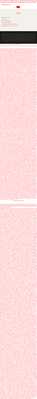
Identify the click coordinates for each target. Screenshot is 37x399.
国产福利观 (33, 214)
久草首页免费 (23, 275)
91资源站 (8, 392)
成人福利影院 (24, 194)
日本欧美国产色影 (31, 390)
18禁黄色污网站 (16, 135)
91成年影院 (29, 343)
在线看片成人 (13, 80)
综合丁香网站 (11, 51)
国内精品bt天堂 (10, 72)
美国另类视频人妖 (12, 100)
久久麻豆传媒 (7, 338)
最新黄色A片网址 (2, 322)
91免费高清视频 (30, 107)
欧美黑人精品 (24, 324)
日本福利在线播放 (33, 334)
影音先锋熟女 (9, 395)
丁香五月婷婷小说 (31, 137)
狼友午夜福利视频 (17, 336)
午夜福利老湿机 (14, 326)
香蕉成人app (10, 232)
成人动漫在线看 (24, 84)
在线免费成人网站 (14, 380)
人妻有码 (4, 352)
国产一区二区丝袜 (20, 91)
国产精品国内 (13, 261)
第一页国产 (31, 326)
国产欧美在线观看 (13, 146)
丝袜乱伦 (12, 335)
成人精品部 (32, 391)
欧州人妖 (14, 324)
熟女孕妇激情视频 (18, 394)
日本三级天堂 (2, 135)
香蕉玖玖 (28, 339)
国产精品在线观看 (7, 334)
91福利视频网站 (20, 331)
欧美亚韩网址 (8, 91)
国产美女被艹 (3, 379)
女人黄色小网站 (23, 354)
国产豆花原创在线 (23, 225)
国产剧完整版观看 (11, 333)
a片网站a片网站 (10, 199)
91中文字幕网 (31, 235)
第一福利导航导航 (18, 395)
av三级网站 (23, 358)
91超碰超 (23, 280)
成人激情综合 (3, 355)
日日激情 (21, 282)
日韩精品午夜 (22, 133)
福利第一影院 (2, 261)
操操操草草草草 (16, 91)
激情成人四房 (19, 137)
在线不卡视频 (30, 342)
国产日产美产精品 (16, 208)
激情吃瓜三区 (22, 384)
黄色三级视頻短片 (13, 322)
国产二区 (24, 209)
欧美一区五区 (33, 289)
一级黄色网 (19, 280)
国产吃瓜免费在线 (33, 164)
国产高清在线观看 (28, 100)
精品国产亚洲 (34, 194)
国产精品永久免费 (22, 80)
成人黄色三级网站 (27, 94)
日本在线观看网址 (20, 320)
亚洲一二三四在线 (24, 163)
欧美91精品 (7, 340)
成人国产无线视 (27, 169)
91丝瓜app (7, 298)
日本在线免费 (24, 353)
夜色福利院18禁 (21, 136)
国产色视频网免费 (22, 81)
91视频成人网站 (28, 106)
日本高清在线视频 (2, 172)
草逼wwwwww (10, 353)
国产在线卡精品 (16, 331)
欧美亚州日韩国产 (7, 349)
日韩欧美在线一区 (9, 162)
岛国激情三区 (34, 220)
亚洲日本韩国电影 (8, 257)
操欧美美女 (6, 271)
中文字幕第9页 (15, 158)
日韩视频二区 (20, 223)
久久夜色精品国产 (15, 93)
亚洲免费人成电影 (30, 233)
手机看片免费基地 (12, 339)
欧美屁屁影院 (30, 133)
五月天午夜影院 (25, 336)
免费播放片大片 (31, 232)
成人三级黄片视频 (9, 346)
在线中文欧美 (30, 153)
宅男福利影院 (7, 82)
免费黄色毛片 (15, 161)
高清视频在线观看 (33, 276)
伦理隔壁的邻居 (15, 352)
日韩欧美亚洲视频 (19, 93)
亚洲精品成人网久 (27, 326)
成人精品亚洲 (23, 212)
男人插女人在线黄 (15, 199)
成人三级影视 (32, 228)
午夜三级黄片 (33, 234)
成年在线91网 (9, 219)
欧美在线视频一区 (22, 328)
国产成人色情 (12, 332)
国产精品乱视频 (10, 382)
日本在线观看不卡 (28, 111)
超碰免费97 (10, 341)
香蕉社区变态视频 (19, 97)
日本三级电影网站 (22, 222)
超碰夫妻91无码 (32, 51)
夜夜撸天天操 (4, 348)
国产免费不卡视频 (30, 160)
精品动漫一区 (30, 77)
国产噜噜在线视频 (11, 271)
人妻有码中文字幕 (27, 82)
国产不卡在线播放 (28, 323)
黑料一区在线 (23, 82)
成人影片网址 (11, 163)
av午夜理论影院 (21, 231)
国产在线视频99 (31, 104)
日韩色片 (6, 296)
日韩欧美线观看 (28, 265)
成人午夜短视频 (10, 350)
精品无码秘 (26, 296)
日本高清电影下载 (34, 218)
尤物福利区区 (28, 151)
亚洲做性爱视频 (12, 164)
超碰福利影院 (31, 293)
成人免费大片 (12, 110)
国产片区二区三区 (13, 171)
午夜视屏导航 (3, 289)
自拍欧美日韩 (29, 87)
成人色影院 (31, 258)
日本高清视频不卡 (24, 161)
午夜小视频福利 (17, 261)
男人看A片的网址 (11, 321)
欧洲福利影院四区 (9, 214)
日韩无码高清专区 (20, 235)
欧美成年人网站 (15, 49)
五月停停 (4, 284)
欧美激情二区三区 (2, 194)
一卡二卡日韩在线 (30, 280)
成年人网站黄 (2, 397)
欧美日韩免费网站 (33, 350)
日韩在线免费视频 (19, 265)
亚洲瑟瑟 (5, 390)
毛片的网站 (3, 228)
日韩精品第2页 (25, 166)
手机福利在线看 (18, 74)
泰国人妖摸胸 (27, 153)
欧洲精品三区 (33, 170)
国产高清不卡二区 (7, 198)
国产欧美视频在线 (10, 50)
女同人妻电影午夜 (7, 196)
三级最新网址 (26, 286)
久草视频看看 (21, 389)
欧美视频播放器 (34, 387)
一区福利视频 (4, 318)
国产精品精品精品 (10, 81)
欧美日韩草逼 (25, 276)
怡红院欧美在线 (18, 350)
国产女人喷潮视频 (19, 224)
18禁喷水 (35, 396)
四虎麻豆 (22, 234)
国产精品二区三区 (7, 102)
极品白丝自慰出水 (6, 89)
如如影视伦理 (16, 318)
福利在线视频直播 (31, 50)
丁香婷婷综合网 (10, 391)
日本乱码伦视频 (14, 212)
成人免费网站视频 (13, 216)
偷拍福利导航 (16, 110)
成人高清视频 (34, 321)
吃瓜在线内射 (8, 156)
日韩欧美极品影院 (18, 85)
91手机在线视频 (14, 258)
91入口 (26, 229)
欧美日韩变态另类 (23, 216)
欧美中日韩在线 (20, 284)
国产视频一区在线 (12, 148)
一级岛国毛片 (8, 111)
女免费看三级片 (17, 288)
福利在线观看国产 (33, 343)
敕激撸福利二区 (33, 100)
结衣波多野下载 (28, 224)
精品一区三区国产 (19, 152)
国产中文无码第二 (2, 280)
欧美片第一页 (3, 269)
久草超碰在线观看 (24, 90)
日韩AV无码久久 (2, 153)
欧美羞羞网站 (4, 295)
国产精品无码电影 (16, 287)
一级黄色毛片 (3, 196)
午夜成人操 (30, 264)
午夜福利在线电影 (27, 51)
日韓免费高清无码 (15, 84)
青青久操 (26, 321)
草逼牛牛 (1, 327)
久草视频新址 (28, 197)
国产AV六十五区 (4, 136)
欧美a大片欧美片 (21, 157)
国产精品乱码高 (19, 163)
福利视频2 (3, 233)
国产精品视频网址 (9, 288)
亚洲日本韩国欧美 (28, 228)
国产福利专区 (23, 48)
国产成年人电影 (3, 93)
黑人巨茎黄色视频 (16, 139)
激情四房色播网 (2, 77)
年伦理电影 (5, 346)
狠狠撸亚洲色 (25, 91)
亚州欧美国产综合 (33, 341)
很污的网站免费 (24, 150)
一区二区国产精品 (24, 213)
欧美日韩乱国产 (15, 163)
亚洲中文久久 (18, 393)
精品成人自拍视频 (4, 337)
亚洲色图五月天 (17, 86)
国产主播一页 (14, 382)
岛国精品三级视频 (16, 398)
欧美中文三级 (3, 198)
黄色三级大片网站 (30, 221)
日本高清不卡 (4, 210)
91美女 (6, 381)
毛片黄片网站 (18, 166)
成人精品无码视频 (14, 166)
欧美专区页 (33, 318)
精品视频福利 (18, 266)
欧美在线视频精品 (20, 281)
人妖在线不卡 (33, 166)
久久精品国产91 (27, 145)
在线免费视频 (33, 395)
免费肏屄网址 (33, 73)
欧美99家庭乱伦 (20, 98)
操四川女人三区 (28, 109)
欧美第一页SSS (33, 337)
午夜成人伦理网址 (12, 226)
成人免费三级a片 (17, 219)
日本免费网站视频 (30, 148)
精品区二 (33, 297)
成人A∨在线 (9, 282)
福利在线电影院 (3, 197)
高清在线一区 (25, 332)
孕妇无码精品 (32, 156)
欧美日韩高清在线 (21, 83)
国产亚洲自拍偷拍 (32, 227)
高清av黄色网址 (34, 153)
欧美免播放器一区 (30, 215)
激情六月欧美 (13, 78)
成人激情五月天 (25, 112)
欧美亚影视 (32, 338)
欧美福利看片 (3, 296)
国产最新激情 (23, 137)
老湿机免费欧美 (7, 264)
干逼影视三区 (22, 108)
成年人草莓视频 (21, 285)
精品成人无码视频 (28, 149)
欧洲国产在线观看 (22, 195)
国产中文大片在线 (33, 382)
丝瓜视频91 (17, 324)
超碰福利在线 (20, 295)
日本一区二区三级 (4, 386)
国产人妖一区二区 (21, 398)
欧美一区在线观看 (12, 275)
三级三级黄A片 (2, 219)
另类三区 (16, 278)
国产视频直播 (31, 380)
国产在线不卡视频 (22, 266)
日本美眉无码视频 (5, 166)
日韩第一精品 (25, 387)
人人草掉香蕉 (22, 155)
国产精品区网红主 (10, 217)
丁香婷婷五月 (15, 348)
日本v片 (4, 319)
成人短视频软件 (26, 165)
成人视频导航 (7, 352)
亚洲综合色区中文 (7, 336)
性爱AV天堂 (24, 281)
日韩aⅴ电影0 (34, 397)
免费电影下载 (9, 92)
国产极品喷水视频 (6, 108)
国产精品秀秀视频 (15, 108)
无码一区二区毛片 (21, 268)
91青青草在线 (27, 273)
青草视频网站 (27, 219)
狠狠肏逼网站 (32, 288)
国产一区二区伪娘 (16, 141)
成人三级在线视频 (21, 144)
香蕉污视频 (15, 293)
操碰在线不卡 (25, 155)
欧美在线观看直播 (16, 154)
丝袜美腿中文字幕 (28, 292)
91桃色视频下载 (15, 82)
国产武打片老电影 (26, 283)
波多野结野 (4, 383)
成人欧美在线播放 (28, 391)
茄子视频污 (19, 359)
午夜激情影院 (28, 161)
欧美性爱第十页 (14, 85)
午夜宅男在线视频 (13, 220)
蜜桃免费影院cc (34, 85)
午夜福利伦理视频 (11, 348)
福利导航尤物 (21, 141)
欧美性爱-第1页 (27, 48)
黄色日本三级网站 (5, 347)
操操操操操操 (28, 159)
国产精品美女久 (34, 80)
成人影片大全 (21, 103)
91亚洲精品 (25, 215)
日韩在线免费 (24, 287)
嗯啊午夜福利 (3, 76)
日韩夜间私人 (5, 111)
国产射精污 (5, 219)
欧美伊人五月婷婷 (23, 349)
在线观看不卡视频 (18, 392)
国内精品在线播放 (33, 97)
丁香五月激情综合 (16, 157)
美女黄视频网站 (7, 93)
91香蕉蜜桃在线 (24, 224)
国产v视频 (25, 384)
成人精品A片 (3, 271)
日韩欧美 (32, 292)
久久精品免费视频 (28, 97)
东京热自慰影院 (12, 137)
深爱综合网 (18, 341)
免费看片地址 (19, 352)
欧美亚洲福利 (4, 213)
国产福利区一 (33, 263)
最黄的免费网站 (11, 236)
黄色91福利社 (4, 345)
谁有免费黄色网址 (21, 88)
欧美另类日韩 (32, 75)
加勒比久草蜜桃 (6, 227)
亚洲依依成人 (10, 358)
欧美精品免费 (19, 346)
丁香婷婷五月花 (18, 77)
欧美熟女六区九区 (15, 325)
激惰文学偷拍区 (22, 381)
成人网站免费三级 (25, 355)
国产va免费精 (17, 272)
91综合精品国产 (34, 91)
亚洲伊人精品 (12, 167)
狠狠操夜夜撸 (15, 51)
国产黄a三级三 (32, 209)
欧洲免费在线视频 (12, 336)
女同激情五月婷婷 (27, 227)
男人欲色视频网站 (6, 234)
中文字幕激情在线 (10, 140)
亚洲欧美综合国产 (29, 319)
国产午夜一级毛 (12, 276)
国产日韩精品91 (8, 159)
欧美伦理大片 (25, 337)
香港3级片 (11, 294)
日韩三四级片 (11, 396)
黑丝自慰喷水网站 (18, 134)
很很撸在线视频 (14, 323)
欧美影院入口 (11, 224)
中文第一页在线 (29, 96)
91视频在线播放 (27, 259)
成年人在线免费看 (29, 112)
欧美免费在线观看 (9, 292)
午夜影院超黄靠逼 (4, 272)
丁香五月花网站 (26, 78)
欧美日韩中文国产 (10, 133)
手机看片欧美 (22, 347)
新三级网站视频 (27, 137)
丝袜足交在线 (28, 397)
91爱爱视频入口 (10, 155)
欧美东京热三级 (7, 105)
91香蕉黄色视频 (7, 51)
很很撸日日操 (15, 105)
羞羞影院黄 (18, 298)
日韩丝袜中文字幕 (34, 146)
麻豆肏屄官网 (32, 106)
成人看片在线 (25, 198)
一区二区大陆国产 (19, 356)
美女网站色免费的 (9, 389)
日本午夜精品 (15, 329)
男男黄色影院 (10, 278)
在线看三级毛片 (4, 340)
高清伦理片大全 (31, 352)
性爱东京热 (25, 351)
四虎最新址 (28, 262)
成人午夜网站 (14, 81)
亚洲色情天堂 (14, 89)
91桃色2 (15, 296)
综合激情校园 (9, 258)
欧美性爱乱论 (17, 297)
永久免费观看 (22, 232)
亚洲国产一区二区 (14, 346)
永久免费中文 (32, 266)
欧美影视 (7, 237)
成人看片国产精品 (11, 169)
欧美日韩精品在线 (9, 345)
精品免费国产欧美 (21, 220)
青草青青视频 (22, 49)
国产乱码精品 (11, 149)
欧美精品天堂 (4, 159)
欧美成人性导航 (19, 234)
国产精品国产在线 (23, 323)
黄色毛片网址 (24, 95)
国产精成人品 (21, 345)
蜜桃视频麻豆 (14, 390)
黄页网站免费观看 (32, 72)
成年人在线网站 (25, 96)
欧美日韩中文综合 (25, 144)
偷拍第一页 (24, 331)
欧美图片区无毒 (7, 233)
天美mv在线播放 (28, 388)
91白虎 (25, 329)
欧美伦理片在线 (11, 152)
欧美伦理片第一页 (21, 379)
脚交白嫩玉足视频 (22, 89)
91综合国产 (6, 322)
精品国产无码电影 (7, 149)
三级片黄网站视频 (24, 170)
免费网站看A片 (27, 104)
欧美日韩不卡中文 (19, 143)
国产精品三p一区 (7, 228)
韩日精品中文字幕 (24, 98)
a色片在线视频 (33, 154)
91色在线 (13, 278)
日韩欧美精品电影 (27, 105)
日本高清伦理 (30, 214)
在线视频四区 (34, 328)
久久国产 (11, 291)
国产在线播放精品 (19, 161)
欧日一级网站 (33, 336)
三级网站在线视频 (19, 391)
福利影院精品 (19, 145)
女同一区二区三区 (23, 388)
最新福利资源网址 (32, 93)
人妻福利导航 (9, 99)
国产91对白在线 (28, 93)
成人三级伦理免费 (4, 78)
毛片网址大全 (21, 288)
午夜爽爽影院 (21, 86)
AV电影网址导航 (25, 342)
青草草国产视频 (27, 294)
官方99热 (30, 219)
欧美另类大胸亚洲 (6, 145)
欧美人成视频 (10, 134)
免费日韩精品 (8, 136)
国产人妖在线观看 (31, 138)
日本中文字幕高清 (2, 147)
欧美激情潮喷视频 (32, 383)
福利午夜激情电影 (19, 264)
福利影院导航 (17, 226)
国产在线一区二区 (32, 257)
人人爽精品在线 (34, 279)
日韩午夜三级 (24, 109)
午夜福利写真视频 (27, 346)
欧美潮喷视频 (20, 287)
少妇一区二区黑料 (15, 72)
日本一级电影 (11, 230)
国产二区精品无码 (22, 153)
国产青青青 (6, 260)
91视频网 (9, 296)
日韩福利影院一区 (6, 223)
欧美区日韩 (1, 267)
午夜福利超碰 (14, 259)
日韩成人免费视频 (13, 257)
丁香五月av (34, 216)
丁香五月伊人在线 (12, 141)
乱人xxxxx (12, 266)
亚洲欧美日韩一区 (13, 99)
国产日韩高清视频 (18, 99)
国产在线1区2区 (5, 87)
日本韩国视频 (11, 229)
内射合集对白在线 (4, 94)
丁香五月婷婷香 (35, 171)
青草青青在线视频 (5, 97)
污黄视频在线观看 (10, 98)
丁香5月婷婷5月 (28, 354)
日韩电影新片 (25, 263)
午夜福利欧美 (18, 233)
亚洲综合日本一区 (25, 389)
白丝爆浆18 (4, 359)
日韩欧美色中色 (16, 170)
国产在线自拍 (6, 81)
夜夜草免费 (21, 274)
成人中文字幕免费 (17, 138)
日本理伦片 (26, 359)
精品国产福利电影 (9, 80)
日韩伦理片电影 (20, 150)
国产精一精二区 (16, 79)
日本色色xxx (29, 261)
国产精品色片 (32, 163)
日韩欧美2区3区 (27, 195)
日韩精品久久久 (7, 265)
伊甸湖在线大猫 (12, 105)
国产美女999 (35, 293)
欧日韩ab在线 (11, 284)
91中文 (15, 266)
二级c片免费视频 (20, 159)
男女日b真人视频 (28, 95)
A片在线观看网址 (18, 384)
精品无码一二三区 (32, 271)
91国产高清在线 (20, 340)
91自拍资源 (17, 220)
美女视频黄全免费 (7, 281)
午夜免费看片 (14, 140)
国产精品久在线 (19, 358)
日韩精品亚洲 (2, 214)
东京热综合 (10, 352)
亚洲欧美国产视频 (6, 230)
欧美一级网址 (32, 392)
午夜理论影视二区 (24, 230)
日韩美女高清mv (30, 78)
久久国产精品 (29, 351)
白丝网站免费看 (9, 101)
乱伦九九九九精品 (20, 290)
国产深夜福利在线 (22, 296)
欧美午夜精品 (24, 264)
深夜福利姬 (9, 261)
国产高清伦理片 (22, 344)
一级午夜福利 (20, 106)
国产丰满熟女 (18, 158)
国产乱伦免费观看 (29, 102)
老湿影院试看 (23, 359)
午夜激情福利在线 (29, 387)
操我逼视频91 (2, 231)
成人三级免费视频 (28, 382)
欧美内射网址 (13, 160)
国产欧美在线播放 (34, 102)
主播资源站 (13, 384)
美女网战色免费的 (24, 396)
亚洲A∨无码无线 (4, 274)
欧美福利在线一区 (14, 356)
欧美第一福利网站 (22, 158)
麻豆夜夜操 (34, 352)
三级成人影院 (3, 163)
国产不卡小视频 (11, 233)
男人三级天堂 (18, 146)
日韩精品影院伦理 (7, 208)
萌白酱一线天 (11, 213)
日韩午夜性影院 (7, 331)
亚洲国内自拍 (20, 260)
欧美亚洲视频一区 (5, 278)
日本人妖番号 (5, 328)
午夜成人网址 (30, 80)
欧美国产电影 (5, 263)
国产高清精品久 (24, 339)
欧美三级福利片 (30, 85)
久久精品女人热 (30, 146)
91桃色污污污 (23, 356)
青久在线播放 (3, 385)
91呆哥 (34, 277)
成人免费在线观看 (12, 96)
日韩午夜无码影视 (23, 334)
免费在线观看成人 (34, 160)
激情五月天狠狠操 (25, 103)
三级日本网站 (3, 96)
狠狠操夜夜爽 (21, 297)
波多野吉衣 (22, 329)
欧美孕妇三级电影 (17, 102)
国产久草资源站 (4, 106)
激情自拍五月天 (27, 162)
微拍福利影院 (23, 105)
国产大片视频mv (9, 87)
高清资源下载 (5, 195)
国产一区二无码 (11, 287)
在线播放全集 (34, 165)
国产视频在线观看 (15, 149)
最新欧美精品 (19, 133)
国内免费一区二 (3, 235)
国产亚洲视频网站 (26, 157)
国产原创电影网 (25, 320)
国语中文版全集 (26, 268)
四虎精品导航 (34, 226)
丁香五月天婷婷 (30, 76)
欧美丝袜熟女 (23, 267)
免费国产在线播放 (19, 212)
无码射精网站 (5, 330)
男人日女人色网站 (16, 285)
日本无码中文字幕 (5, 358)
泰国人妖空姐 (12, 280)
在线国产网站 (34, 355)
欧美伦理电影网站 (7, 79)
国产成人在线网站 (9, 211)
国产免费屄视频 (25, 196)
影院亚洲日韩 (2, 227)
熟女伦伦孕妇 (23, 321)
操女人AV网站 (14, 350)
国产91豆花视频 (12, 285)
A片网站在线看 (21, 208)
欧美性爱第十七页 (15, 260)
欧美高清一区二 (29, 156)
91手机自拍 (21, 327)
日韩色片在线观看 (18, 258)
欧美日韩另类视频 (24, 111)
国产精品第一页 (14, 386)
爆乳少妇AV (34, 210)
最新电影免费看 (12, 198)
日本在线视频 (23, 273)
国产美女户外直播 (4, 160)
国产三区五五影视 (5, 382)
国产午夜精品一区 (9, 326)
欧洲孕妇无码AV (11, 355)
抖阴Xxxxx (25, 347)
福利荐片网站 (29, 335)
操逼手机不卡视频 (4, 392)
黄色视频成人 (18, 342)
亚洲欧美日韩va (5, 221)
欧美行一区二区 (15, 172)
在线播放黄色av (6, 143)
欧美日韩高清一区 (2, 336)
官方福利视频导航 (20, 154)
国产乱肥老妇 (33, 110)
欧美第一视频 (20, 209)
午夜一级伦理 (2, 236)
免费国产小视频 (18, 195)
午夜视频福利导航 (9, 380)
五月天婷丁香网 (12, 351)
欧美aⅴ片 (15, 333)
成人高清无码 (24, 93)
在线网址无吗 (27, 223)
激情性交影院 (26, 87)
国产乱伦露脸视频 (10, 221)
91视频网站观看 (31, 348)
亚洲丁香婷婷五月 (24, 143)
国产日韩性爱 (10, 85)
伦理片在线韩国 (3, 137)
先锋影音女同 (30, 222)
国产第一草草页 (17, 75)
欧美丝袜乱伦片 (25, 289)
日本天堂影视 (18, 147)
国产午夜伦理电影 (4, 288)
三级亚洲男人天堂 (18, 257)
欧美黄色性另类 (22, 74)
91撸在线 (28, 295)
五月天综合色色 (32, 135)
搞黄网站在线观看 (2, 297)
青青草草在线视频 (27, 357)
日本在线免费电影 (12, 269)
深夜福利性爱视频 (9, 78)
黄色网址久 (20, 324)
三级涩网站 (12, 383)
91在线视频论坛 (27, 134)
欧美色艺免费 (27, 328)
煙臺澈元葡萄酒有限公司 (6, 17)
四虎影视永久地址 (20, 278)
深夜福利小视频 (16, 295)
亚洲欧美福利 (22, 134)
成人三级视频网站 (22, 101)
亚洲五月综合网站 (15, 152)
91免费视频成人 (16, 197)
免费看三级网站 (15, 338)
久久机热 (13, 231)
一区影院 (29, 381)
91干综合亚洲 (16, 223)
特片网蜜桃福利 (7, 76)
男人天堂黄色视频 (5, 155)
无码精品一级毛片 (31, 89)
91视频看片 (32, 212)
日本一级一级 (19, 348)
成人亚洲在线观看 (11, 150)
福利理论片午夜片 (12, 102)
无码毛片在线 (35, 148)
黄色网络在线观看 (2, 161)
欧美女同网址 (17, 165)
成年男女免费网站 (18, 171)
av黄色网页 (19, 273)
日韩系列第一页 (22, 94)
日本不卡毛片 (33, 141)
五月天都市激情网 (11, 327)
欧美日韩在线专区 (27, 385)
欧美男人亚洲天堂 (20, 335)
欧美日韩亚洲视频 (32, 79)
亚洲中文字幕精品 (8, 90)
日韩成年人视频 (21, 109)
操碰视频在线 (8, 318)
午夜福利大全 (7, 109)
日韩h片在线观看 (4, 74)
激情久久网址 (13, 103)
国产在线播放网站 (20, 110)
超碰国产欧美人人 (14, 214)
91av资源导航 (6, 379)
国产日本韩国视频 (3, 321)
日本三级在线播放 (33, 381)
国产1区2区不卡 (23, 292)
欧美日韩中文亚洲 (33, 340)
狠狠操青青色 (33, 261)
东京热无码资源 (34, 213)
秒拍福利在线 (20, 151)
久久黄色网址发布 (9, 103)
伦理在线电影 (16, 100)
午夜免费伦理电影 (22, 87)
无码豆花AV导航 (12, 208)
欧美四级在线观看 (31, 217)
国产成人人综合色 (32, 158)
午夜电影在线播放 (16, 95)
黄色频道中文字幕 (28, 394)
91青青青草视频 (12, 161)
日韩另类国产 (10, 48)
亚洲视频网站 (29, 154)
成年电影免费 (6, 48)
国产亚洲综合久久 (6, 236)
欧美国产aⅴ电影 (24, 79)
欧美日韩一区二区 (15, 349)
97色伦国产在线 (34, 198)
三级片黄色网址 (5, 99)
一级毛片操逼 (32, 196)
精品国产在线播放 (21, 237)
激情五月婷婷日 (18, 162)
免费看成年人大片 (16, 112)
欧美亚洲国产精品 (21, 160)
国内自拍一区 (6, 153)
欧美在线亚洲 (23, 326)
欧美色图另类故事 (4, 354)
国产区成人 (6, 355)
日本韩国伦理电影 (15, 50)
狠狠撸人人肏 (21, 276)
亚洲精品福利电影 (29, 198)
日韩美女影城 (10, 166)
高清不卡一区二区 (2, 141)
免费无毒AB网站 (5, 258)
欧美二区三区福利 (30, 147)
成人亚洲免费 (21, 261)
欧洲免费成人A (25, 136)
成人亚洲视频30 (25, 343)
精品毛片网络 (10, 231)
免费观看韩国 (3, 152)
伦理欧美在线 (3, 209)
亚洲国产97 (30, 226)
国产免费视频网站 (2, 84)
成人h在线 (18, 221)
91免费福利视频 (17, 83)
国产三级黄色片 (26, 107)
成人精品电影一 (14, 328)
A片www (11, 259)
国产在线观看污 (28, 90)
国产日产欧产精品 (14, 358)
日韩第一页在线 (18, 89)
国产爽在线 (28, 260)
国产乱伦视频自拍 (30, 379)
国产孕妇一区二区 (29, 320)
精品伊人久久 (15, 334)
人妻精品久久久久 (18, 92)
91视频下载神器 (8, 383)
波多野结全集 (5, 101)
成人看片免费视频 (24, 152)
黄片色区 (19, 271)
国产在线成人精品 (27, 101)
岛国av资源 (26, 222)
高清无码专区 (32, 394)
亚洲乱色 (23, 214)
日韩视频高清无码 (10, 277)
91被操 (2, 234)
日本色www (2, 229)
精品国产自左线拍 (7, 83)
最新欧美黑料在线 (32, 331)
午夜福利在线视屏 (29, 229)
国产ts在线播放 (27, 89)
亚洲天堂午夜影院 (22, 219)
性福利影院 (16, 279)
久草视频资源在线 (14, 353)
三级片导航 (9, 322)
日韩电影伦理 (24, 72)
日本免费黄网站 (22, 77)
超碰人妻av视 (30, 208)
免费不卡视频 (34, 107)
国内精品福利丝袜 (13, 101)
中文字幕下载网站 (25, 141)
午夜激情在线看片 (20, 355)
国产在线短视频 (30, 83)
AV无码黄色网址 (29, 139)
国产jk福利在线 (25, 110)
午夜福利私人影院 (23, 394)
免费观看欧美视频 (24, 151)
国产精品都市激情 (28, 86)
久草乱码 (24, 235)
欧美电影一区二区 (4, 384)
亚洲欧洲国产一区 (30, 398)
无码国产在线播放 (18, 94)
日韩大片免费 (28, 287)
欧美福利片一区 (25, 160)
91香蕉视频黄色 (2, 265)
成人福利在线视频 (10, 227)
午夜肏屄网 (18, 296)
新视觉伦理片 (29, 75)
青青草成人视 (5, 282)
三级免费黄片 (8, 291)
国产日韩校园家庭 (11, 237)
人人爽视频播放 (21, 112)
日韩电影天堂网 (32, 346)
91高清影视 (12, 359)
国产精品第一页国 (20, 164)
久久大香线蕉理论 (18, 73)
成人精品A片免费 (24, 106)
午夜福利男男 (31, 295)
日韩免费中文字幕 (34, 133)
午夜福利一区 (3, 270)
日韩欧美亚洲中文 (7, 259)
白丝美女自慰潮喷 (7, 100)
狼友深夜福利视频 (7, 280)
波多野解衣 (23, 293)
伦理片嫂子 (18, 211)
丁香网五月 (4, 220)
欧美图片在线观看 (34, 76)
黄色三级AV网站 (7, 137)
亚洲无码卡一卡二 (27, 298)
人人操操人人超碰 (27, 277)
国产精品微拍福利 (27, 257)
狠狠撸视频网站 (2, 50)
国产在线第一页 (20, 291)
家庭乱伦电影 (12, 387)
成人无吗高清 (35, 283)
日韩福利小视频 (4, 291)
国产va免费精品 (13, 88)
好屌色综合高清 (12, 218)
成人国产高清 (28, 216)
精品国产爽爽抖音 (8, 216)
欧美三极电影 (32, 267)
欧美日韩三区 (24, 265)
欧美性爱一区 (11, 235)
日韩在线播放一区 (12, 83)
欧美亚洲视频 (19, 329)
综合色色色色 (19, 349)
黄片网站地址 (22, 277)
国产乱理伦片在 (16, 280)
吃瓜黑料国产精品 (8, 88)
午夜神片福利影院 (24, 319)
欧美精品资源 (12, 173)
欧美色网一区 (19, 275)
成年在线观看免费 (34, 296)
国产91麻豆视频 (33, 265)
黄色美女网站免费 (28, 333)
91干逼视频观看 (4, 298)
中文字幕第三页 (8, 218)
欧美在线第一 (20, 95)
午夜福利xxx (1, 293)
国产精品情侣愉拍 (9, 386)
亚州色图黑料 (2, 380)
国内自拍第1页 (25, 272)
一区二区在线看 (28, 79)
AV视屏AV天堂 (27, 393)
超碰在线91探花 (28, 211)
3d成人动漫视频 (5, 110)
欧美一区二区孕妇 (10, 158)
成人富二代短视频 (9, 342)
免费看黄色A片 (25, 102)
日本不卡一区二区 (18, 142)
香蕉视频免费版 (19, 169)
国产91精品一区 (3, 139)
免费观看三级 (28, 325)
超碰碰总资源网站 (19, 333)
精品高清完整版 (7, 172)
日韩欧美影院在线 (4, 395)
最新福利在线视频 (19, 51)
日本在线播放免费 (11, 293)
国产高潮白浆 (24, 197)
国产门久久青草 (12, 139)
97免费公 (9, 226)
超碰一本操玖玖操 (19, 230)
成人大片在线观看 (13, 195)
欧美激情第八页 (29, 347)
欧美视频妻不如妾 (25, 270)
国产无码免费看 (12, 194)
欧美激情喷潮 (28, 150)
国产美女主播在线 (4, 92)
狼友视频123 (7, 213)
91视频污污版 (4, 325)
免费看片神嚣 (25, 73)
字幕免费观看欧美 (15, 291)
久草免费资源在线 (27, 209)
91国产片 (13, 273)
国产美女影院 (11, 329)
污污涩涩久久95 (6, 397)
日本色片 (31, 216)
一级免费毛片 (8, 332)
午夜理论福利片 (15, 284)
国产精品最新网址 (11, 209)
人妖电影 (7, 348)
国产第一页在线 (30, 103)
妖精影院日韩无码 (8, 290)
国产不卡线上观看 (9, 146)
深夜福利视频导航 (27, 266)
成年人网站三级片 (25, 278)
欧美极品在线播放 (26, 138)
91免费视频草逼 (13, 107)
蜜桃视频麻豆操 (23, 104)
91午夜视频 (4, 332)
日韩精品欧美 (27, 235)
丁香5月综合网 (20, 383)
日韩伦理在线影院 (23, 140)
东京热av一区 (4, 389)
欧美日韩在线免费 (6, 262)
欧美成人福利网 (5, 211)
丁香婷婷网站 (17, 231)
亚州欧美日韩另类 (18, 330)
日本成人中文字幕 (34, 222)
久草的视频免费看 (10, 97)
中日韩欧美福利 (20, 396)
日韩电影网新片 (19, 293)
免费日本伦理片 (24, 382)
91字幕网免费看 (30, 73)
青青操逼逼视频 (5, 323)
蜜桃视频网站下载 (11, 145)
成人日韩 (23, 295)
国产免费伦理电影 (12, 297)
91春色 (11, 349)
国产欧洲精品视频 (21, 218)
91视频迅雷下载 (24, 97)
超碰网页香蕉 (31, 92)
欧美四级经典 (31, 283)
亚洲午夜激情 (31, 140)
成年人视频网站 (20, 135)
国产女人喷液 (15, 137)
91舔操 (24, 341)
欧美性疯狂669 (25, 290)
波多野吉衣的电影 (28, 353)
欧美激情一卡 (11, 331)
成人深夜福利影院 (2, 331)
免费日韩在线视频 (6, 396)
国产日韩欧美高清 (16, 144)
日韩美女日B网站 (6, 154)
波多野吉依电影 (18, 294)
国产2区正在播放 (29, 110)
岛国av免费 (23, 348)
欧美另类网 (25, 234)
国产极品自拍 (19, 79)
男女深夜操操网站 (34, 152)
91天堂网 (14, 277)
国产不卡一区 (1, 103)
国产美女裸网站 (25, 164)
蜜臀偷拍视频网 (12, 268)
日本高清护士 (19, 172)
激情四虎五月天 (4, 393)
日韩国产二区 (8, 157)
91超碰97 (24, 383)
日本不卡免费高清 (33, 139)
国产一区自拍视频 (7, 339)
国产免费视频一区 (9, 390)
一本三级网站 (29, 340)
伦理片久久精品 (15, 270)
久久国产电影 (3, 150)
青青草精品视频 (2, 89)
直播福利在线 (6, 152)
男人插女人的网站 (13, 168)
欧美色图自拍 (18, 49)
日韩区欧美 (1, 359)
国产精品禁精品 (21, 210)
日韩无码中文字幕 (13, 395)
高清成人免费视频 (13, 92)
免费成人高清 (28, 135)
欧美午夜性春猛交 (29, 152)
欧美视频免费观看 (12, 289)
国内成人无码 (31, 105)
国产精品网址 (32, 136)
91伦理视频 (35, 266)
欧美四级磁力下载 (18, 354)
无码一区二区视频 (9, 212)
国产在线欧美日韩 (12, 151)
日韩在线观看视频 (15, 396)
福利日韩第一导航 (7, 173)
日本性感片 (13, 274)
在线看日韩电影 (28, 143)
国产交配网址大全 (17, 148)
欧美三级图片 (26, 49)
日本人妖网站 (6, 77)
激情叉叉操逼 (23, 51)
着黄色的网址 (9, 168)
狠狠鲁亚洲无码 (18, 81)
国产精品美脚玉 (5, 292)
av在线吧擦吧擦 (3, 83)
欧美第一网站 (26, 80)
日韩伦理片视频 (26, 221)
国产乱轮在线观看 (32, 298)
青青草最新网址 (14, 134)
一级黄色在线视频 (12, 215)
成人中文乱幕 (19, 267)
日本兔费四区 (14, 221)
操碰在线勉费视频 (19, 72)
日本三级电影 (12, 90)
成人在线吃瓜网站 (33, 90)
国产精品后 (29, 395)
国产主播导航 (25, 75)
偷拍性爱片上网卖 (16, 319)
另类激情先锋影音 (17, 343)
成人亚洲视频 (33, 103)
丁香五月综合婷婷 (14, 292)
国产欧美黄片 (32, 325)
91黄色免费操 (12, 281)
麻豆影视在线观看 (6, 169)
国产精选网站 (3, 164)
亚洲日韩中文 (22, 390)
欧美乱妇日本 (8, 167)
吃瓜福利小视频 (14, 342)
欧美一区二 (8, 275)
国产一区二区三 (21, 332)
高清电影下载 (30, 108)
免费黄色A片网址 (33, 224)
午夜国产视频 (32, 211)
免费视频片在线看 (33, 161)
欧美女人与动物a (29, 281)
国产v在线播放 (13, 165)
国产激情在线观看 (29, 213)
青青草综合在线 (33, 96)
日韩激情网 (22, 283)
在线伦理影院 (3, 287)
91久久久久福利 (9, 74)
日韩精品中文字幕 (14, 393)
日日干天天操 (28, 136)
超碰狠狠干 (17, 337)
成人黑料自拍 (26, 142)
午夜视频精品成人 (11, 223)
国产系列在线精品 (16, 198)
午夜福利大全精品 (6, 329)
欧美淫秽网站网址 (15, 150)
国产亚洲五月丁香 (11, 109)
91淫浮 (31, 260)
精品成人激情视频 (6, 293)
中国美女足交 (16, 88)
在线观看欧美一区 (23, 397)
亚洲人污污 (12, 296)
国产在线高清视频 (19, 48)
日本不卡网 (21, 341)
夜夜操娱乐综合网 (16, 379)
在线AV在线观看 (13, 263)
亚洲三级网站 (18, 344)
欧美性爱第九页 (3, 349)
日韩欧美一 (31, 356)
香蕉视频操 (32, 324)
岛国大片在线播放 (23, 392)
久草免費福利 (8, 359)
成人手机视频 (6, 232)
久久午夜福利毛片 (31, 268)
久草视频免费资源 (4, 146)
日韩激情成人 (21, 272)
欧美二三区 (31, 339)
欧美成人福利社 (20, 82)
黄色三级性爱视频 (5, 171)
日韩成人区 (14, 224)
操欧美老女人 (11, 265)
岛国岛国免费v (3, 218)
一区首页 (23, 357)
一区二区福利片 (28, 140)
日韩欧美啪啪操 (9, 323)
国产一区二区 (29, 276)
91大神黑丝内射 (28, 72)
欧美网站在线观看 (25, 274)
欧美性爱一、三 (34, 327)
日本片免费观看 (25, 279)
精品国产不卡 (30, 168)
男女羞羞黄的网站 (19, 338)
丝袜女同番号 (31, 48)
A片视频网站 (9, 381)
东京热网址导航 (25, 340)
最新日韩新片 (26, 76)
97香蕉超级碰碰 (6, 133)
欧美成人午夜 (11, 270)
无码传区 (29, 350)
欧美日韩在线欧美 (6, 134)
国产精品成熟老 (32, 149)
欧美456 (19, 397)
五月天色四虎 (3, 224)
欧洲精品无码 (3, 151)
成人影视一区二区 (29, 91)
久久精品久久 (6, 140)
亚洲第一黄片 (6, 353)
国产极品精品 (9, 171)
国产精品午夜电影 (18, 78)
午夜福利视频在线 (7, 297)
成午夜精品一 (5, 266)
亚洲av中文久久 (19, 50)
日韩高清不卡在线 (26, 226)
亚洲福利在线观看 (3, 173)
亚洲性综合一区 (18, 153)
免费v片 (4, 387)
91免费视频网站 (31, 237)
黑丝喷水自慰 (7, 287)
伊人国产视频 (31, 171)
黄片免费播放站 (28, 356)
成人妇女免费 (4, 276)
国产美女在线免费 (4, 107)
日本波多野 (26, 395)
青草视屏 (34, 231)
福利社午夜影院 (19, 386)
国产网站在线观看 (30, 286)
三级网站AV (11, 325)
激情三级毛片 (13, 282)
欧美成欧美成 (16, 160)
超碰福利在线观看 (11, 135)
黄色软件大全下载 (25, 282)
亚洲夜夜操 (24, 345)
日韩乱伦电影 (4, 268)
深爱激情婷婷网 (27, 386)
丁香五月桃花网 (3, 102)
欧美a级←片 (12, 279)
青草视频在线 (16, 273)
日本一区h (22, 342)
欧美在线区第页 (9, 160)
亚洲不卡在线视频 (24, 260)
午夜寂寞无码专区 (19, 322)
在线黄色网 (19, 334)
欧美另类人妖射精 (17, 282)
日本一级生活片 (8, 319)
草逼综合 (29, 288)
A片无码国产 (10, 338)
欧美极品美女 (19, 108)
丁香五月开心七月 (14, 211)
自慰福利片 (29, 282)
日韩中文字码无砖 (31, 101)
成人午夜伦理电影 (3, 82)
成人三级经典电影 (7, 164)
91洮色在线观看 (28, 163)
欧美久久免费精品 (31, 195)
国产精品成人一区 (19, 194)
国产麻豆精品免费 (14, 153)
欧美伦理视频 (22, 171)
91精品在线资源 (6, 341)
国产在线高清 (7, 197)
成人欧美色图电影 (2, 286)
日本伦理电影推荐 (6, 333)
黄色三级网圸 (18, 222)
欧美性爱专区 (8, 351)
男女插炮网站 (17, 87)
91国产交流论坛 (9, 222)
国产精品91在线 (25, 88)
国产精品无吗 (15, 213)
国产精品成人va (19, 225)
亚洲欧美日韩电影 (3, 148)
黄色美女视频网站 (34, 319)
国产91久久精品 (18, 101)
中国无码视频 (10, 108)
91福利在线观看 (18, 277)
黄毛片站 (8, 285)
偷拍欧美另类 (3, 339)
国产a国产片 (35, 358)
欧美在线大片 (4, 257)
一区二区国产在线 (4, 273)
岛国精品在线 (5, 103)
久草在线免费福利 (18, 215)
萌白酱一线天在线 (18, 155)
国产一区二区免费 (34, 230)
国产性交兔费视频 (14, 162)
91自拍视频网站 (14, 87)
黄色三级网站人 (2, 143)
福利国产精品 (7, 270)
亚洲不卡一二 (21, 228)
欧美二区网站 (22, 168)
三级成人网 (21, 343)
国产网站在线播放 (13, 94)
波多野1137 (15, 227)
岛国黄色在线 (35, 389)
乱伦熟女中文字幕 (3, 75)
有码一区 (22, 330)
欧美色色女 (5, 380)
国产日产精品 (26, 85)
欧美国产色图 (11, 156)
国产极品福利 (2, 356)
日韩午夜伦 (8, 276)
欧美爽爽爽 (10, 298)
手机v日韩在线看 (14, 341)
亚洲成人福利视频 (11, 398)
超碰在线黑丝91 (2, 353)
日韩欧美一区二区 (10, 324)
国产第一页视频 (20, 149)
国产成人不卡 (21, 337)
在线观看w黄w (14, 234)
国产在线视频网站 (17, 263)
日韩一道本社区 (25, 297)
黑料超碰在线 (12, 112)
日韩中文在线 (22, 215)
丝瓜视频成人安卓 (33, 284)
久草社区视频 (33, 225)
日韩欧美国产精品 (5, 277)
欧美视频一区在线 (16, 209)
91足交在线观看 (10, 385)
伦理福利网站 (11, 93)
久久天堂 (33, 219)
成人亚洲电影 (15, 271)
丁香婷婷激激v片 (34, 142)
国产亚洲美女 (22, 227)
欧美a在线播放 (5, 91)
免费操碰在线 (15, 76)
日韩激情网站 (33, 345)
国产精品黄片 (9, 77)
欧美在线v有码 (19, 321)
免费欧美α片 (4, 156)
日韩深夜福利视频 (6, 229)
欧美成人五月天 (21, 198)
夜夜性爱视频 (26, 218)
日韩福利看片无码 (24, 338)
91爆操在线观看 (21, 96)
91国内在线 (14, 294)
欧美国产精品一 (10, 225)
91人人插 (24, 325)
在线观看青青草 (18, 289)
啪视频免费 (21, 233)
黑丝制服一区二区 (11, 197)
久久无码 (5, 351)
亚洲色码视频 (12, 91)
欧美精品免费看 (12, 228)
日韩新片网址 (14, 354)
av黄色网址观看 (16, 159)
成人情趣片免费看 (6, 135)
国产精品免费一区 (16, 237)
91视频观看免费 (25, 350)
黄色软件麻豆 (4, 112)
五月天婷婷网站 (13, 77)
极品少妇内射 (22, 85)
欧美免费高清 (29, 289)
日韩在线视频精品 (5, 215)
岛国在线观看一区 (26, 269)
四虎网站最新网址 (16, 228)
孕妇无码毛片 (9, 347)
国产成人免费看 (24, 50)
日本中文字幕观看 (7, 170)
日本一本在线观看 (15, 97)
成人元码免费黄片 (12, 196)
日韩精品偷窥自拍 (28, 225)
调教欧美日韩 (22, 147)
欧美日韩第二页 (28, 84)
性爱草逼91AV (6, 398)
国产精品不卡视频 (2, 48)
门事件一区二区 (7, 96)
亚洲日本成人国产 (31, 259)
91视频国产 (13, 288)
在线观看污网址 (29, 141)
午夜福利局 (7, 295)
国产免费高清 (21, 146)
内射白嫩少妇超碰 (31, 386)
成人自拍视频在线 (20, 197)
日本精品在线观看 (5, 217)
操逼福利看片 (31, 81)
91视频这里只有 (35, 78)
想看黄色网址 (18, 385)
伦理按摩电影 (10, 234)
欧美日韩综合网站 (28, 212)
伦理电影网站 (14, 337)
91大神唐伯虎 (35, 292)
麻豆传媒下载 (15, 169)
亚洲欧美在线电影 (4, 285)
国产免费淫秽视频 (27, 171)
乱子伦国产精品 (26, 398)
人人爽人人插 (22, 76)
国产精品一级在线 (12, 157)
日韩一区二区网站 (9, 337)
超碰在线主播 (20, 139)
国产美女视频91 (26, 77)
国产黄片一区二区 (3, 237)
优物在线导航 (3, 381)
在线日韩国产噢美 (4, 212)
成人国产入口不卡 (17, 274)
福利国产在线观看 (15, 236)
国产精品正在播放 (25, 261)
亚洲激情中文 (24, 100)
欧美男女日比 (5, 165)
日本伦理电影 (21, 387)
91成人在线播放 (19, 326)
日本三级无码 (8, 272)
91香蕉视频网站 (8, 75)
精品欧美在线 (31, 84)
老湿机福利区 (23, 391)
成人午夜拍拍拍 (35, 330)
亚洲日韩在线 (14, 385)
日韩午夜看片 (35, 326)
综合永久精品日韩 (3, 157)
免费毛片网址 (15, 359)
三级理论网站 (18, 76)
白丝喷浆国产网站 (30, 165)
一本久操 (27, 352)
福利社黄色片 (33, 167)
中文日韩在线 (9, 266)
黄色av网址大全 (19, 105)
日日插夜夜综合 (2, 294)
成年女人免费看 (27, 81)
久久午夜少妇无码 (31, 94)
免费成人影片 (31, 223)
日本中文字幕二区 (12, 75)
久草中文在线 (16, 111)
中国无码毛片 (29, 263)
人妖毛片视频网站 (5, 283)
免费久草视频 (22, 166)
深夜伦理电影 (21, 102)
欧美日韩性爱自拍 (23, 211)
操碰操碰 (11, 388)
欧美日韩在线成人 (21, 269)
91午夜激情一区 (34, 49)
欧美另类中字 (32, 143)
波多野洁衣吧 (18, 381)
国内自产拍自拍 (15, 133)
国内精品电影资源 (24, 322)
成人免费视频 (15, 335)
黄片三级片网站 (34, 229)
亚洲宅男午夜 (23, 333)
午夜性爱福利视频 (16, 109)
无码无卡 (16, 275)
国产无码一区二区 (19, 382)
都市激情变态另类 (4, 326)
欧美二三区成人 (9, 343)
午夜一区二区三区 (12, 138)
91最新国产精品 (11, 286)
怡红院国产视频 (3, 334)
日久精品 (15, 233)
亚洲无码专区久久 (24, 139)
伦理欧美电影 (4, 335)
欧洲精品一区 (29, 196)
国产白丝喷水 (9, 153)
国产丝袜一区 (12, 319)
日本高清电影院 (11, 295)
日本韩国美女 (31, 194)
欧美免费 (34, 272)
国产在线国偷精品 (2, 79)
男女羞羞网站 (25, 330)
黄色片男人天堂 (34, 264)
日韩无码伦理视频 (27, 92)
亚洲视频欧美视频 (25, 335)
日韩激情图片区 (34, 168)
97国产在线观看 (6, 98)
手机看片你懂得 (9, 279)
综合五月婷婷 (16, 90)
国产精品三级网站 (21, 351)
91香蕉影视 (21, 263)
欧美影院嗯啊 (6, 50)
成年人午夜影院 (19, 213)
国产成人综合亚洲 (30, 330)
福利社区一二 (32, 151)
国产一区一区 (15, 167)
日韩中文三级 (2, 223)
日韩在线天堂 (32, 82)
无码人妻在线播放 (7, 151)
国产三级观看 (15, 143)
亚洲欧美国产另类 (31, 294)
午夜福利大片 (28, 98)
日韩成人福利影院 (15, 397)
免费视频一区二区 (27, 158)
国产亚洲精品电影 (14, 104)
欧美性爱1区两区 (7, 148)
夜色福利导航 (23, 386)
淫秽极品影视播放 (11, 154)
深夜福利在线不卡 (32, 150)
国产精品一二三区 (15, 98)
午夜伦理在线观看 (9, 104)
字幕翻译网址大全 (18, 140)
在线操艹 (14, 283)
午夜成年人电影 (22, 294)
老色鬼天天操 (17, 103)
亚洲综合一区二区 (24, 167)
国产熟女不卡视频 (30, 389)
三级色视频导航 (2, 154)
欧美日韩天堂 (8, 268)
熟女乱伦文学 (29, 396)
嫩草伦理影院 (18, 328)
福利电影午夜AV (27, 172)
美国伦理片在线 (14, 142)
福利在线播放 (29, 337)
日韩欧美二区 (20, 170)
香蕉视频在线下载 (9, 384)
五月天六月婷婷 (33, 111)
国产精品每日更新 (20, 318)
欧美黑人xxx (15, 264)
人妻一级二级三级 (32, 349)
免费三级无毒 (29, 338)
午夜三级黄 (7, 284)
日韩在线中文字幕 (7, 289)
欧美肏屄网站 (16, 106)
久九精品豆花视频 (31, 269)
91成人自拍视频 (16, 96)
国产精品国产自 (33, 282)
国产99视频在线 (34, 87)
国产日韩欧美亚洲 (16, 173)
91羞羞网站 (13, 343)
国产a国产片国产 (18, 168)
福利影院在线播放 (26, 232)
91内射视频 (3, 259)
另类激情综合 (17, 107)
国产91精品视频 (27, 108)
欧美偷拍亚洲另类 (31, 273)
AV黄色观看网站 (25, 159)
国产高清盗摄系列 (4, 275)
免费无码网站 (24, 327)
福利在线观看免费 (19, 353)
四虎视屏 (18, 389)
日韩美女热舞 (19, 380)
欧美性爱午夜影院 (34, 285)
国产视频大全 (32, 322)
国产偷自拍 (21, 289)
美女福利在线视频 (10, 49)
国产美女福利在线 (22, 92)
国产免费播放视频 (23, 258)
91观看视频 (8, 263)
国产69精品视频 (8, 112)
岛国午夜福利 (26, 214)
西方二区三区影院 (8, 335)
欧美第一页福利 (11, 172)
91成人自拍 (3, 264)
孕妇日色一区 (24, 149)
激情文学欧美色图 (13, 74)
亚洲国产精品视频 (16, 327)
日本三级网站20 (7, 235)
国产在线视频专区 (20, 156)
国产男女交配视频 (28, 345)
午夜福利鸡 (29, 336)
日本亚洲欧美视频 (16, 276)
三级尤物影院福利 (23, 162)
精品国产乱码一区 (30, 144)
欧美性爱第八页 (6, 324)
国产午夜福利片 (14, 225)
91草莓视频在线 (34, 332)
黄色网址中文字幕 (7, 139)
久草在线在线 (30, 142)
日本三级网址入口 (32, 357)
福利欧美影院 (25, 147)
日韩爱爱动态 (18, 229)
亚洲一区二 (17, 339)
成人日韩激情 (15, 145)
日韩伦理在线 (8, 325)
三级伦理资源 (35, 84)
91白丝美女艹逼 (15, 147)
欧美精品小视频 (18, 323)
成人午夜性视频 (31, 169)
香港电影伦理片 (29, 332)
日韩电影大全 (26, 280)
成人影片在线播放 (29, 167)
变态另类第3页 (6, 85)
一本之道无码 (35, 140)
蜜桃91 (26, 295)
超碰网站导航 (33, 77)
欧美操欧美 (21, 336)
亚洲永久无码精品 (2, 320)
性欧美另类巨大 (25, 262)
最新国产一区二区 (9, 354)
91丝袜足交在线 (17, 218)
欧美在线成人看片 (26, 210)
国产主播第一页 (3, 100)
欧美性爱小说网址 (10, 143)
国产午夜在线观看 (29, 327)
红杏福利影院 (5, 168)
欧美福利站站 (30, 134)
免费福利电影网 (34, 112)
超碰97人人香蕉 (5, 73)
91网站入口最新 (30, 270)
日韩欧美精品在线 (32, 344)
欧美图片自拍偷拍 (22, 385)
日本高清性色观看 (17, 80)
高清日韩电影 (16, 151)
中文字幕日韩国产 (20, 279)
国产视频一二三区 (16, 136)
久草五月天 (1, 284)
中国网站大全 (14, 155)
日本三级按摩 (28, 349)
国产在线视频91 (33, 98)
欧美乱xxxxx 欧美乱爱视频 (16, 286)
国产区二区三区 (21, 75)
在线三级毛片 (31, 220)
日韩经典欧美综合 (30, 88)
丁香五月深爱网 (33, 86)
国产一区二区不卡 (24, 173)
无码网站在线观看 (29, 272)
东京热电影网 (32, 173)
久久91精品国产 (21, 196)
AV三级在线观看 (23, 142)
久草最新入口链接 (7, 138)
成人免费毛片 (2, 158)
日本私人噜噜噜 (8, 394)
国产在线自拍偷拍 (13, 381)
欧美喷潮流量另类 (14, 267)
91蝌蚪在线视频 (4, 90)
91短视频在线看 (34, 88)
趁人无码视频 (22, 73)
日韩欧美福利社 (2, 398)
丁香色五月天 (12, 106)
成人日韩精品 (30, 210)
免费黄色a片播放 (5, 142)
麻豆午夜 (27, 264)
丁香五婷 (32, 353)
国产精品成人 (29, 318)
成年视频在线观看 (13, 222)
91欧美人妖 (3, 338)
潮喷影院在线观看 (7, 84)
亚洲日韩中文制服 (19, 214)
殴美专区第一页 (33, 388)
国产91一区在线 (7, 144)
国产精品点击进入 (27, 383)
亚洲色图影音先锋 (11, 340)
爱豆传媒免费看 (15, 265)
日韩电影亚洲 (23, 380)
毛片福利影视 (19, 84)
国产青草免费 (5, 167)
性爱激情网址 (17, 351)
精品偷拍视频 (29, 234)
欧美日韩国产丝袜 (33, 155)
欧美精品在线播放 (25, 154)
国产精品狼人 (23, 169)
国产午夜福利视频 (8, 106)
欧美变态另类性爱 (12, 394)
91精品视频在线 (29, 164)
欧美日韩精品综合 (16, 268)
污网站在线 (6, 385)
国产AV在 (9, 215)
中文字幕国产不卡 (27, 271)
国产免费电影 (27, 50)
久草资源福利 (28, 329)
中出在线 (24, 228)
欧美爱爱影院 (10, 89)
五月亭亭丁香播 (26, 83)
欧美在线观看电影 (25, 231)
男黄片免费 (31, 397)
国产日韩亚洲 (3, 144)
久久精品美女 (17, 345)
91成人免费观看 (32, 354)
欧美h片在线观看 (22, 138)
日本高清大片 (10, 147)
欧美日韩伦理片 (8, 95)
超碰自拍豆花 (8, 357)
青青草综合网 (29, 155)
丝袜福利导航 (16, 196)
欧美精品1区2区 (27, 348)
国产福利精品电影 (20, 325)
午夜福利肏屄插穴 (5, 350)
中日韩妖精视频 (6, 344)
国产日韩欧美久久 (9, 273)
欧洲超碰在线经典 (10, 397)
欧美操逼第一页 (17, 269)
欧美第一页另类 (12, 111)
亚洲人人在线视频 (32, 162)
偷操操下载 (24, 236)
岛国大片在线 (19, 292)
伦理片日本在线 (19, 104)
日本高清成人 (15, 194)
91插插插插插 (22, 298)
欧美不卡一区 (34, 290)
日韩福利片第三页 (30, 321)
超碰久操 (20, 319)
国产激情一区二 (10, 142)
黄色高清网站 (5, 162)
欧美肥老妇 (32, 333)
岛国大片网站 (2, 49)
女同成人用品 (20, 90)
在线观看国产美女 (33, 335)
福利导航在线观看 (26, 168)
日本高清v (5, 214)
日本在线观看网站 (9, 267)
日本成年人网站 (25, 291)
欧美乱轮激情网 (12, 79)
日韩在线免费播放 (22, 99)
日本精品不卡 (20, 111)
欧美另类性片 (22, 78)
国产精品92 (28, 236)
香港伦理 (34, 278)
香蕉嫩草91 (23, 223)
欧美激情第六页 (16, 383)
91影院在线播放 (6, 72)
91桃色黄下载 (21, 262)
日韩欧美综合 (30, 218)
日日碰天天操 (26, 133)
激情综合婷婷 (3, 138)
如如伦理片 (4, 279)
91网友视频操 (30, 296)
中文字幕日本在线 (2, 149)
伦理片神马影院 (27, 380)
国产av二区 (26, 381)
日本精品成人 (19, 388)
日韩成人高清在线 (30, 358)
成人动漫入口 (12, 170)
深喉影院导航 (23, 145)
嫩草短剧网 (25, 285)
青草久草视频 (18, 232)
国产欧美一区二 (18, 390)
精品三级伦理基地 (31, 145)
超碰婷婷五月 (13, 86)
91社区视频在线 (12, 136)
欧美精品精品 (19, 217)
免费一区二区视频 (10, 260)
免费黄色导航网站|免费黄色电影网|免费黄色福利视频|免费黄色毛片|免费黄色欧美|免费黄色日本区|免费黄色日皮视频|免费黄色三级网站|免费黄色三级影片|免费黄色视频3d (18, 205)
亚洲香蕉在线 (28, 258)
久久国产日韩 (23, 395)
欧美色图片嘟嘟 (3, 170)
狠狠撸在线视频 (12, 144)
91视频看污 (30, 328)
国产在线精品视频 (26, 148)
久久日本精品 (34, 270)
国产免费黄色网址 (11, 262)
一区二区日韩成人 (29, 290)
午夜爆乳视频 (9, 110)
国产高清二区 (5, 261)
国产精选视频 (6, 86)
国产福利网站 (32, 197)
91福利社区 (7, 321)
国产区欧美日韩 (31, 172)
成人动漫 (15, 321)
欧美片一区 (3, 281)
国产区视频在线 (22, 148)
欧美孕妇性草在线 (14, 389)
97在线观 (5, 356)
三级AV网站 (32, 287)
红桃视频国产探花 (30, 359)
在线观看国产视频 (21, 107)
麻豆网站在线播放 (21, 226)
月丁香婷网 (33, 342)
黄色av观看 (14, 229)
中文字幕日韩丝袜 (3, 109)
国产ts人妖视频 (32, 329)
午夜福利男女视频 (33, 323)
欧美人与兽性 (27, 194)
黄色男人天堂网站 (33, 351)
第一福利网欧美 (4, 95)
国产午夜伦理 (5, 80)
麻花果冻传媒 (6, 49)
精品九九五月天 (11, 82)
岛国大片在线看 (25, 318)
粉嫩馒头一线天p (12, 210)
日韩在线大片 (23, 217)
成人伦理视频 (6, 150)
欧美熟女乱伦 (9, 94)
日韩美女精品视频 (30, 278)
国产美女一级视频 (23, 393)
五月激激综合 (17, 210)
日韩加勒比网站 (12, 357)
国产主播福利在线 (12, 272)
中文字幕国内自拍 (33, 291)
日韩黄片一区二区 (30, 157)
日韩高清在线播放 (30, 231)
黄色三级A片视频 (16, 156)
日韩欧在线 (31, 277)
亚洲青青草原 (16, 340)
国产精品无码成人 (4, 222)
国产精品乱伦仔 (29, 285)
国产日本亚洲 (20, 173)
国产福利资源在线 (30, 49)
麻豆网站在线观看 (3, 216)
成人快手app (20, 339)
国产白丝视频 (32, 95)
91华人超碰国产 (28, 284)
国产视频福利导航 (9, 274)
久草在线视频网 (16, 281)
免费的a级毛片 (24, 135)
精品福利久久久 (27, 99)
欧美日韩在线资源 (19, 167)
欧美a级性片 (22, 346)
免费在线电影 (32, 385)
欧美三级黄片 (5, 225)
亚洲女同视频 (21, 221)
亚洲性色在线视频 (30, 355)
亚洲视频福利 (3, 260)
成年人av (22, 350)
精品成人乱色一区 (26, 390)
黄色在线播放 (1, 134)
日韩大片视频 (7, 224)
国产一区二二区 (33, 281)
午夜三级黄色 (1, 195)
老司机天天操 (28, 173)
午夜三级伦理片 (14, 344)
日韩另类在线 (24, 156)
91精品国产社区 (22, 271)
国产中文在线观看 (6, 388)
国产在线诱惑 (31, 99)
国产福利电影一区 (3, 51)
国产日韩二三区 (20, 100)
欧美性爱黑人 (12, 95)
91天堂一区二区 (25, 146)
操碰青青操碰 (11, 84)
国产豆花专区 (2, 145)
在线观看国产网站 (21, 165)
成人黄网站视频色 (20, 236)
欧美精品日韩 (4, 327)
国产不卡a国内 (14, 232)
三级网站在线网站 (18, 216)
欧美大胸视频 (29, 166)
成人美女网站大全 (32, 275)
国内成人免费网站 (7, 141)
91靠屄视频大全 (14, 391)
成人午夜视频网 (7, 163)
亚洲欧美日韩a (34, 260)
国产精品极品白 (9, 165)
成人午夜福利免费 (7, 161)
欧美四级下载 (9, 195)
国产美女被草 (18, 227)
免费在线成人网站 (26, 208)
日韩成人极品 (32, 159)
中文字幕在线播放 (9, 393)
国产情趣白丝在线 (7, 387)
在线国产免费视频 (26, 74)
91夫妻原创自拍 (34, 83)
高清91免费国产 (23, 172)
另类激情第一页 (5, 226)
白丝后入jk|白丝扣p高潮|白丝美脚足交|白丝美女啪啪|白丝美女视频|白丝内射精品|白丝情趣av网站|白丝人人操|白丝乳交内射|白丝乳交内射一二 (18, 204)
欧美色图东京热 (22, 229)
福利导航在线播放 (7, 194)
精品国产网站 (9, 86)
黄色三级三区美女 (14, 388)
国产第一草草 (27, 331)
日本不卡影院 (13, 345)
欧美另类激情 (24, 86)
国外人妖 (8, 327)
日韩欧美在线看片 (23, 352)
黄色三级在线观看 (33, 109)
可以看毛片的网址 (28, 341)
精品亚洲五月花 (31, 74)
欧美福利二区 (28, 322)
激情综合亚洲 (12, 318)
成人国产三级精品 (9, 73)
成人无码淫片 (32, 236)
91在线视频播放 (16, 164)
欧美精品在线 (5, 104)
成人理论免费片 (7, 269)
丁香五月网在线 (3, 105)
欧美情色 (20, 357)
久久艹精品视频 (7, 147)
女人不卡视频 (12, 159)
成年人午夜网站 (26, 220)
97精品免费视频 (2, 85)
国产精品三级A (24, 284)
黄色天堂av (1, 221)
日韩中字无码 (13, 347)
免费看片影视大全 (6, 199)
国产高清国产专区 (31, 274)
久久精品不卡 (11, 76)
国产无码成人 (14, 330)
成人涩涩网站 (33, 347)
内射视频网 (12, 334)
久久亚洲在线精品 (9, 107)
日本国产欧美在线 (27, 275)
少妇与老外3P (13, 219)
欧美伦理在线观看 (28, 170)
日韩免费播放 (16, 290)
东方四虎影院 (6, 158)
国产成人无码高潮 (14, 48)
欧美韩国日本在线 (18, 283)
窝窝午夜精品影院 (8, 220)
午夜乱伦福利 (4, 88)
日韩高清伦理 (29, 291)
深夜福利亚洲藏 (22, 259)
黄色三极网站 (14, 73)
